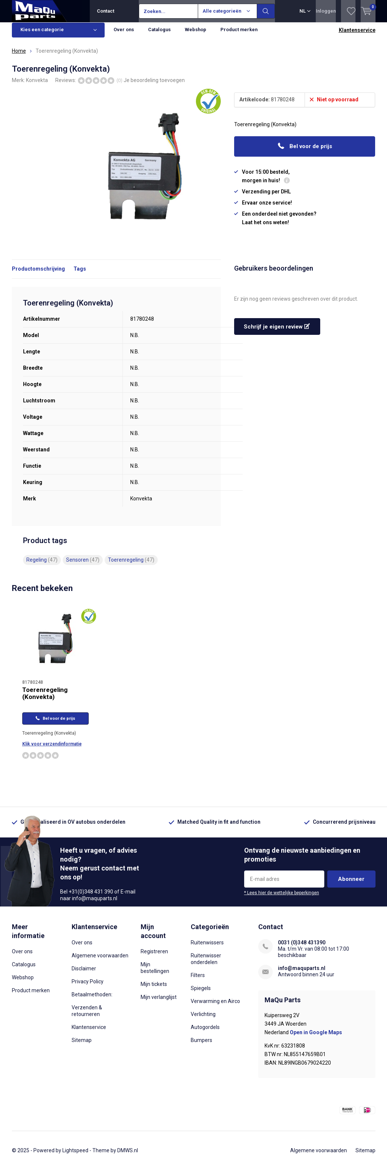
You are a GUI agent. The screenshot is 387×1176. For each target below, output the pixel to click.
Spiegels (201, 994)
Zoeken (266, 11)
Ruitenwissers (207, 948)
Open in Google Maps (316, 1038)
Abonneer (351, 884)
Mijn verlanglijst (159, 1002)
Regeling (42, 565)
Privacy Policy (88, 987)
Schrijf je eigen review (277, 332)
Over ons (124, 35)
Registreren (154, 957)
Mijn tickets (154, 989)
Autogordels (205, 1033)
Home (19, 56)
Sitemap (82, 1046)
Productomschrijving (38, 274)
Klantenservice (357, 36)
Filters (198, 981)
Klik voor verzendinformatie (52, 749)
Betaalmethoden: (92, 1000)
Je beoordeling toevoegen (154, 85)
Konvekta (37, 85)
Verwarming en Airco (215, 1007)
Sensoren (82, 565)
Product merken (239, 35)
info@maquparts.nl (301, 974)
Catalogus (159, 35)
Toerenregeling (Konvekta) (45, 699)
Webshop (195, 35)
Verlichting (203, 1020)
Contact (105, 11)
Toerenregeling (131, 565)
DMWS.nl (127, 1156)
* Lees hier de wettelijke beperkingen (281, 898)
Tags (79, 274)
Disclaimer (84, 974)
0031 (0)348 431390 (301, 948)
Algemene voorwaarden (100, 961)
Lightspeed (75, 1156)
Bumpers (201, 1046)
